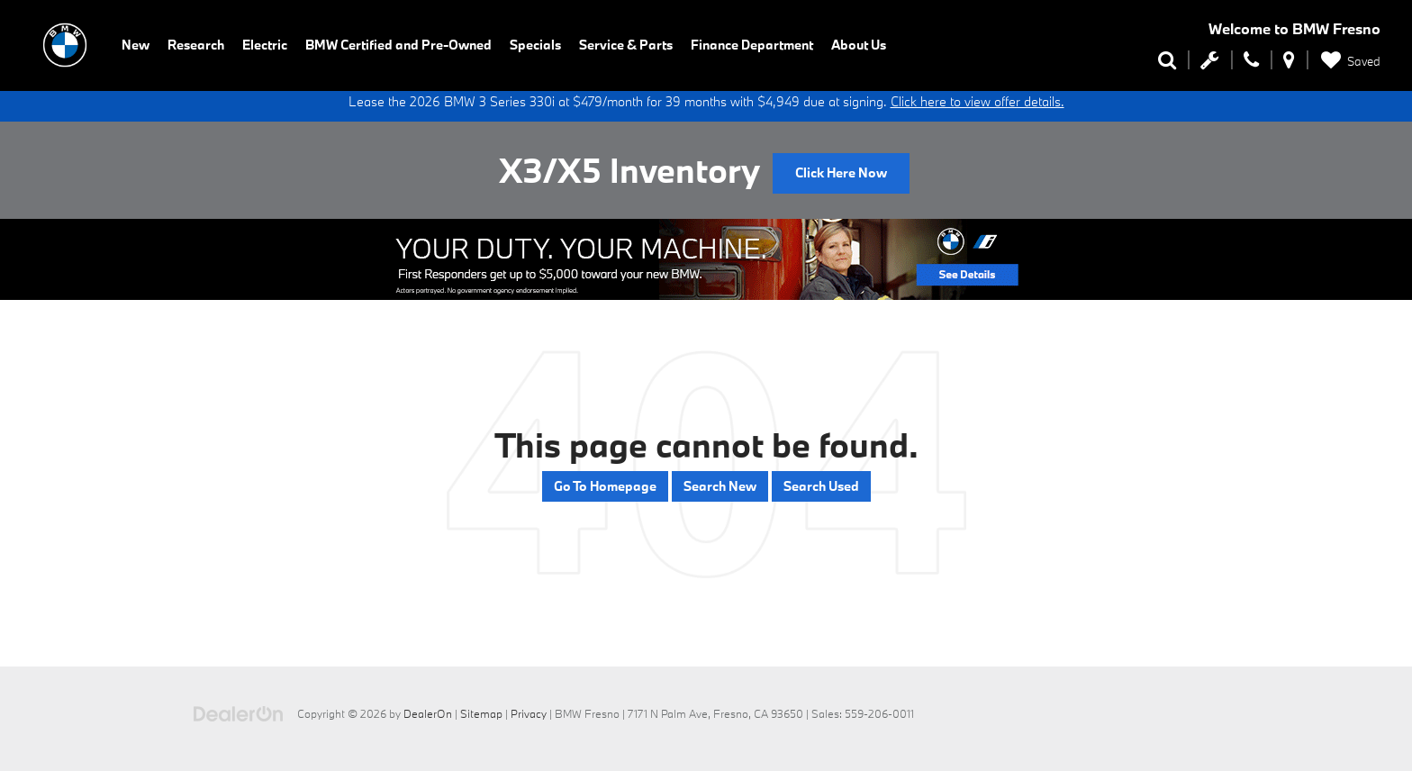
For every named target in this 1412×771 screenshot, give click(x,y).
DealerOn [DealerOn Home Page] (427, 713)
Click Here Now (841, 172)
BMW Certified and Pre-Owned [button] (398, 44)
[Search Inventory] (1167, 64)
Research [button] (195, 44)
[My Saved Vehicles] (1347, 61)
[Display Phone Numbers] (1251, 64)
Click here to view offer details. (977, 101)
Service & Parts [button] (626, 44)
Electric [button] (264, 44)
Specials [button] (535, 44)
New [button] (135, 44)
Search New (719, 485)
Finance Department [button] (752, 44)
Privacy (529, 713)
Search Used (821, 485)
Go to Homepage (605, 485)
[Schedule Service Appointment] (1210, 64)
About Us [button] (858, 44)
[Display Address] (1289, 64)
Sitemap (481, 713)
